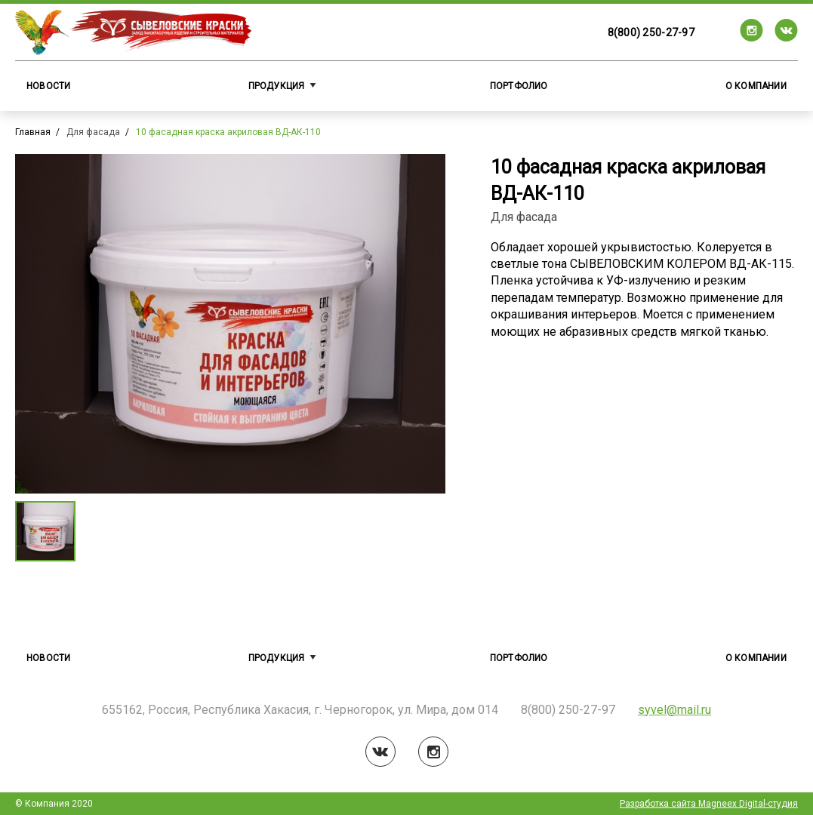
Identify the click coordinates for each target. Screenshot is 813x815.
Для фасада (93, 132)
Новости (48, 86)
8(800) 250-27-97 (651, 32)
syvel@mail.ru (674, 710)
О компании (756, 86)
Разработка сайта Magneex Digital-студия (709, 803)
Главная (33, 132)
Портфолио (519, 86)
